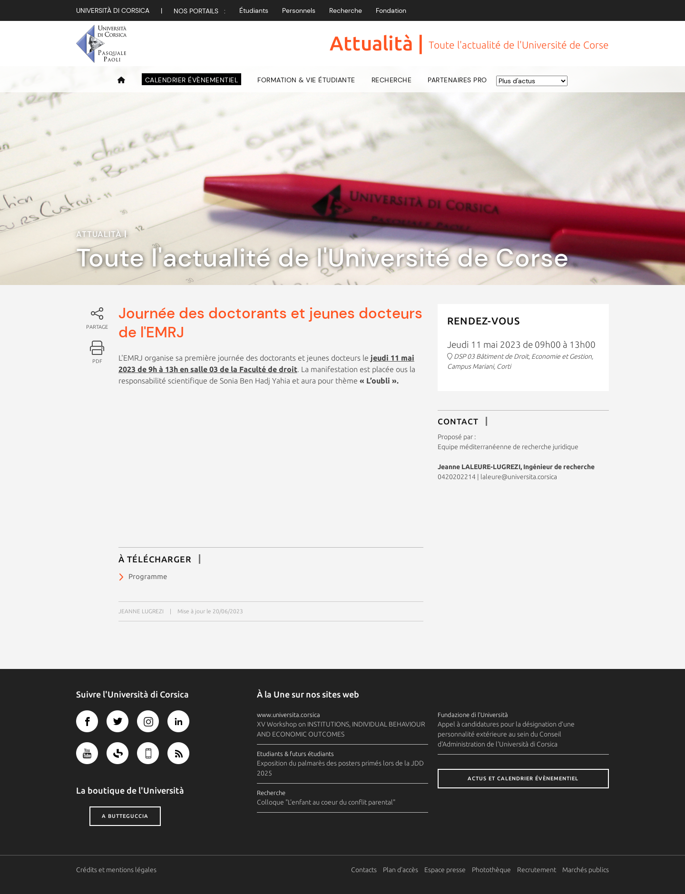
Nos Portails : (199, 11)
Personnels (298, 10)
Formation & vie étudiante (306, 80)
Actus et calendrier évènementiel (523, 778)
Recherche (345, 10)
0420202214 (457, 477)
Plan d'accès (400, 870)
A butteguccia (125, 816)
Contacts (364, 870)
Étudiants (253, 10)
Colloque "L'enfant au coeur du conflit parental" (326, 802)
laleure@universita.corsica (518, 477)
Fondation (391, 10)
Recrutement (536, 870)
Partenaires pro (457, 80)
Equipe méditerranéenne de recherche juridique (508, 447)
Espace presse (445, 870)
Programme (147, 576)
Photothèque (491, 870)
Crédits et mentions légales (116, 870)
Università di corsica (112, 10)
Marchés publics (585, 870)
